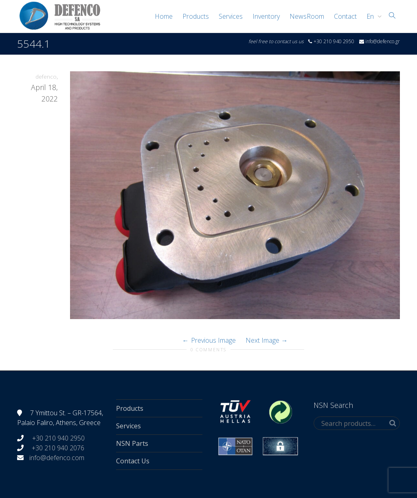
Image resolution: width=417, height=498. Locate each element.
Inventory (266, 16)
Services (231, 16)
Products (195, 16)
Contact (345, 16)
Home (164, 16)
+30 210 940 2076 (58, 447)
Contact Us (132, 460)
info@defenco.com (56, 457)
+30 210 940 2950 (58, 438)
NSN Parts (132, 443)
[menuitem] (372, 16)
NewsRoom (307, 16)
